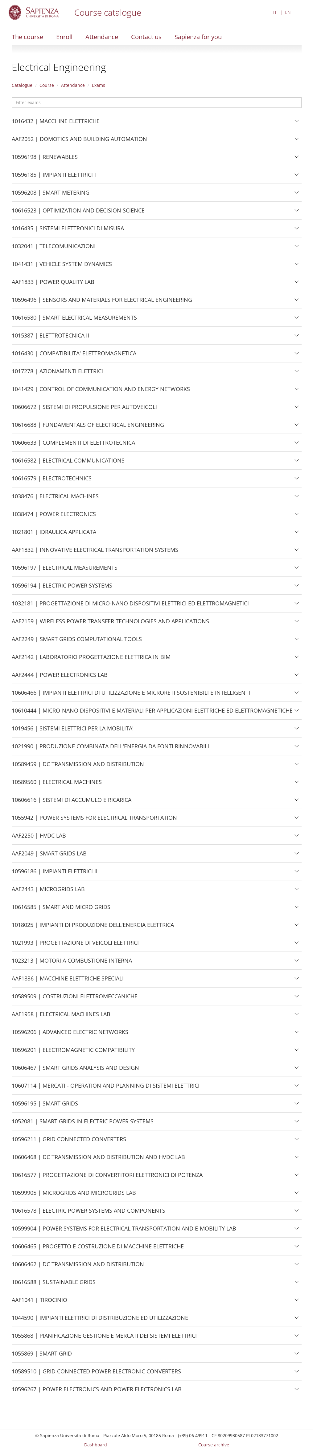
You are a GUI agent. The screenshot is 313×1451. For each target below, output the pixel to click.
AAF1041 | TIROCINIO (39, 1302)
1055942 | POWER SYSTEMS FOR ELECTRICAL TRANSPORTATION (94, 820)
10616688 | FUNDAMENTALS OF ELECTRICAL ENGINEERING (88, 427)
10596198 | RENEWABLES (45, 159)
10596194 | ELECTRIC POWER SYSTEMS (62, 587)
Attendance (101, 37)
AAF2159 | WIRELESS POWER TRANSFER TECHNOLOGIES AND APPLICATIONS (110, 623)
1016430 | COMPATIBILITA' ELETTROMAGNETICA (74, 355)
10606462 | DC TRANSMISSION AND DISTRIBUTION (78, 1266)
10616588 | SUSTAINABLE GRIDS (54, 1284)
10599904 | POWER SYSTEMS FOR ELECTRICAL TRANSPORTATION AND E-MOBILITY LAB (124, 1230)
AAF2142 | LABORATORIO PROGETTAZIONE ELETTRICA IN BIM (91, 659)
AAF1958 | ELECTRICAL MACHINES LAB (61, 1016)
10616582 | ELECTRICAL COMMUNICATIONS (68, 462)
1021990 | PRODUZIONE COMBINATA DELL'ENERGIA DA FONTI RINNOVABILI (110, 748)
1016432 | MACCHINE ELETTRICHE (56, 123)
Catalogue (22, 85)
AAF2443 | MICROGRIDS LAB (48, 891)
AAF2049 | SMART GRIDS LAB (49, 855)
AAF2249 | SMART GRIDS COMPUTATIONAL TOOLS (77, 641)
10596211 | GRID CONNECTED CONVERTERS (69, 1141)
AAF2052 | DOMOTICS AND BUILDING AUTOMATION (79, 141)
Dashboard (95, 1445)
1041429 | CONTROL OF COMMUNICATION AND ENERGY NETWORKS (101, 391)
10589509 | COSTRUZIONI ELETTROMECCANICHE (75, 998)
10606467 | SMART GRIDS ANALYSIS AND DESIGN (75, 1070)
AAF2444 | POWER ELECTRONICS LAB (60, 677)
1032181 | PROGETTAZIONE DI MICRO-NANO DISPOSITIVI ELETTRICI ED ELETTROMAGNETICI (130, 605)
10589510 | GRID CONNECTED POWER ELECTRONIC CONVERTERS (96, 1373)
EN (288, 12)
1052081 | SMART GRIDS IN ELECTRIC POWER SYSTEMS (83, 1123)
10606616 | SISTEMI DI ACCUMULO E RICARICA (71, 802)
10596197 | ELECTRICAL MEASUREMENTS (64, 570)
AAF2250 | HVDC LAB (39, 837)
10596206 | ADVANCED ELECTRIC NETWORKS (70, 1034)
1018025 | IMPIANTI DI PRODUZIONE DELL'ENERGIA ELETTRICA (93, 927)
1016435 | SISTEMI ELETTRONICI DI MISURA (68, 230)
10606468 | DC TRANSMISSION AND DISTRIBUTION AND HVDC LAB (98, 1159)
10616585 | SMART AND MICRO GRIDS (61, 909)
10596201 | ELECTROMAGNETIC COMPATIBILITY (73, 1052)
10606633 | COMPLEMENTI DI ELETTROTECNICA (73, 445)
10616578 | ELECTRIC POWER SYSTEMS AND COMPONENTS (88, 1212)
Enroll (64, 37)
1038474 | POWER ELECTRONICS (54, 516)
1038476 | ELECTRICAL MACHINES (55, 498)
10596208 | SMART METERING (50, 194)
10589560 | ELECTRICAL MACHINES (57, 784)
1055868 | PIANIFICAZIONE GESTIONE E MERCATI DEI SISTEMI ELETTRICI (104, 1338)
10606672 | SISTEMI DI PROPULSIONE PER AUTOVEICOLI (84, 409)
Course (46, 85)
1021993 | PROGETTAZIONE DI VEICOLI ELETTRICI (75, 945)
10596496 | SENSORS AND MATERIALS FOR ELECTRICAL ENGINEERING (102, 302)
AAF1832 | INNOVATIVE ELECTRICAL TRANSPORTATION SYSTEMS (95, 552)
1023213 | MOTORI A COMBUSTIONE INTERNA (72, 962)
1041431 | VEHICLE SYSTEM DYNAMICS (62, 266)
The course (27, 37)
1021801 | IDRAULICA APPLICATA (54, 534)
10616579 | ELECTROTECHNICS (52, 480)
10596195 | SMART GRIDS (45, 1105)
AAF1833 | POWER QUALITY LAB (53, 284)
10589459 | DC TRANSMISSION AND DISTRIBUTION (78, 766)
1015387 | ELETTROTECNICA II (50, 337)
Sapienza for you (198, 37)
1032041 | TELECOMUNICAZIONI (54, 248)
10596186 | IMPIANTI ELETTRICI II (54, 873)
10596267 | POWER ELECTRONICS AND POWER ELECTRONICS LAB (97, 1391)
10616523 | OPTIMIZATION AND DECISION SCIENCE (78, 212)
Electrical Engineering (59, 67)
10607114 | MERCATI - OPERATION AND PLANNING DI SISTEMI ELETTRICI (106, 1087)
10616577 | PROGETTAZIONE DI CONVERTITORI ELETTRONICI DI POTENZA (107, 1177)
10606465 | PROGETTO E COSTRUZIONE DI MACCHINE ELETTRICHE (98, 1248)
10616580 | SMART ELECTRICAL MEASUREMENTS (74, 319)
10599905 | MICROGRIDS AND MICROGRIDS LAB (74, 1195)
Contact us (146, 37)
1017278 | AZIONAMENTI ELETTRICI (57, 373)
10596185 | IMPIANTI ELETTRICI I (54, 177)
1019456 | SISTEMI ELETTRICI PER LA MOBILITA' (73, 730)
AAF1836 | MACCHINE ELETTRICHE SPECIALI (68, 980)
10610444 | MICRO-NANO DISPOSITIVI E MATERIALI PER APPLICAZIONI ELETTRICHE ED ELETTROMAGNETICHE (152, 712)
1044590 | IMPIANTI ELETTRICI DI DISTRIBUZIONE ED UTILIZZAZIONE (100, 1320)
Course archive (213, 1445)
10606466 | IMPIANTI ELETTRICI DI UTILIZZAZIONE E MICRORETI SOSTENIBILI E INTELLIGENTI (131, 695)
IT (275, 12)
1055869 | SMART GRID (42, 1355)
